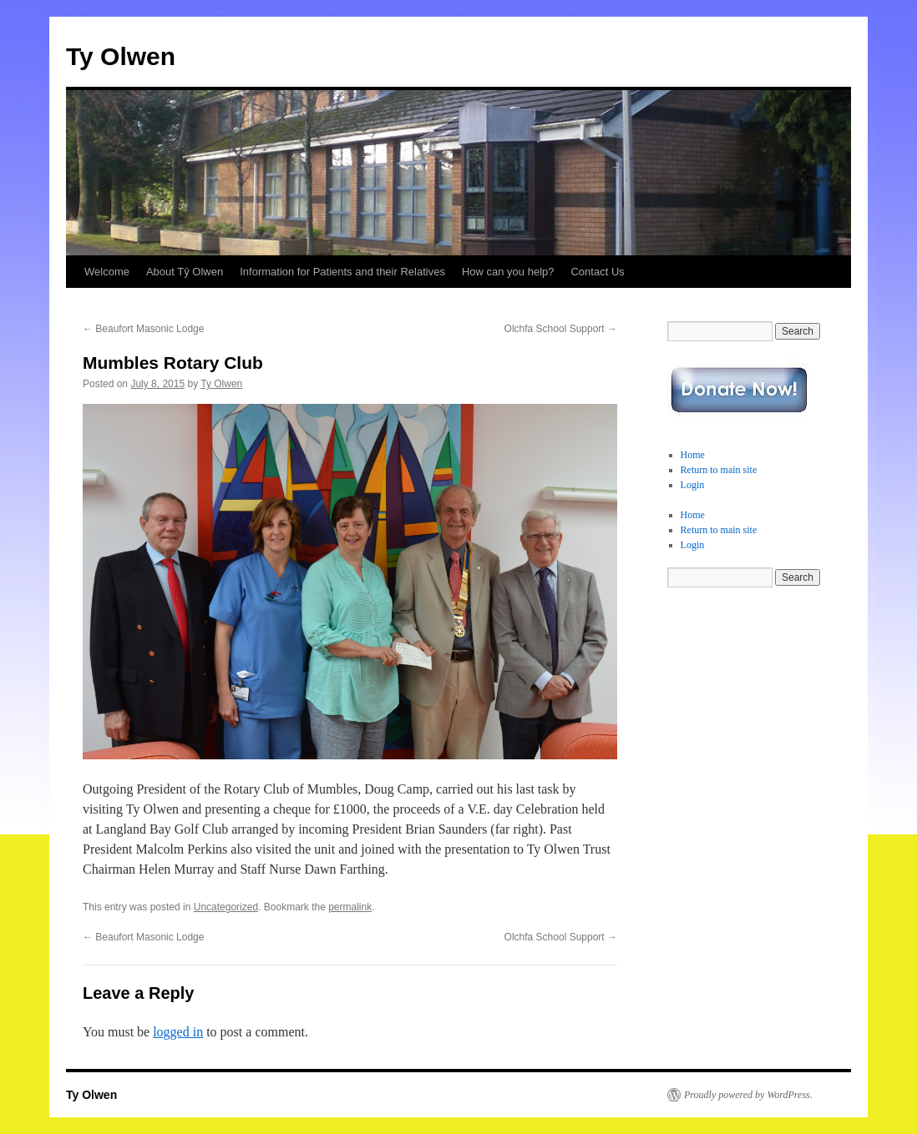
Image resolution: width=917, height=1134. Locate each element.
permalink (350, 907)
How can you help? (508, 271)
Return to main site (719, 470)
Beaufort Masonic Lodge (143, 329)
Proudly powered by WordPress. (748, 1095)
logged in (178, 1032)
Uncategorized (226, 907)
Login (693, 485)
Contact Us (597, 271)
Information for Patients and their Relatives (342, 271)
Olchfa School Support (560, 329)
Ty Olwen (120, 56)
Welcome (106, 271)
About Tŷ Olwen (184, 271)
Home (693, 455)
